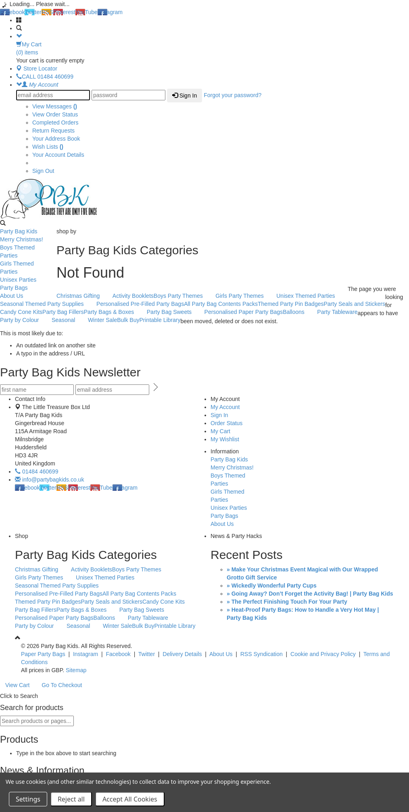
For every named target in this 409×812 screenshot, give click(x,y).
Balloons (298, 312)
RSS (47, 12)
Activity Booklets (133, 296)
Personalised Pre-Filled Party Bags (140, 304)
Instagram (110, 12)
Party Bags (26, 288)
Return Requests (53, 130)
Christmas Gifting (82, 296)
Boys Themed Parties (26, 251)
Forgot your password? (232, 95)
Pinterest (64, 12)
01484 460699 (36, 471)
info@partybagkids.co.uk (49, 479)
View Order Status (55, 114)
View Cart (17, 685)
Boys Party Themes (182, 296)
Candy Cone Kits (21, 312)
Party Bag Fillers (63, 312)
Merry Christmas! (26, 239)
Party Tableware (337, 312)
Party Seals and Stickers (354, 304)
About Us (26, 296)
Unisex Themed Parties (309, 296)
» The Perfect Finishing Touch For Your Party (287, 601)
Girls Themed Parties (26, 267)
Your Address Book (56, 138)
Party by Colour (23, 320)
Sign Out (43, 171)
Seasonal (67, 320)
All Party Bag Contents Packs (221, 304)
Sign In (184, 95)
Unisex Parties (26, 280)
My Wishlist (225, 439)
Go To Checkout (62, 685)
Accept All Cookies (129, 799)
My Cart (220, 431)
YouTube (86, 12)
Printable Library (159, 320)
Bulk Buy (128, 320)
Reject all (71, 799)
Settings (28, 799)
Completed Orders (55, 122)
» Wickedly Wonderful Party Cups (272, 585)
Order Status (226, 423)
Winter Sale (102, 320)
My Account (225, 407)
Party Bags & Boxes (113, 312)
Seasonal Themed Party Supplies (46, 304)
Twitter (33, 12)
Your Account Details (58, 155)
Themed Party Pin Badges (290, 304)
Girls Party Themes (243, 296)
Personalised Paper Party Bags (243, 312)
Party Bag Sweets (173, 312)
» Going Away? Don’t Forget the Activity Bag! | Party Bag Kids (310, 593)
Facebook (12, 12)
